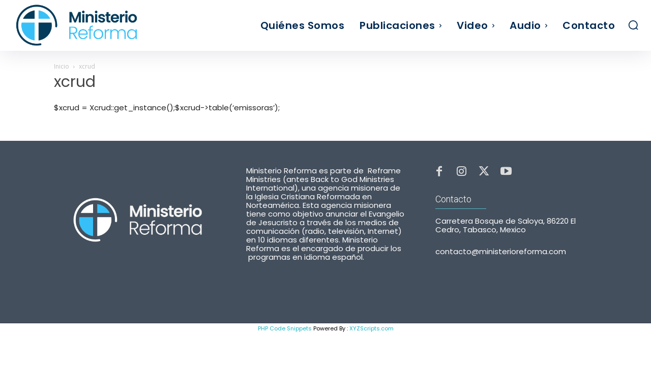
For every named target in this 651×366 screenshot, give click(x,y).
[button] (633, 24)
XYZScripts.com (371, 328)
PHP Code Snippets (285, 328)
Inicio (61, 66)
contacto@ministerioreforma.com (500, 253)
